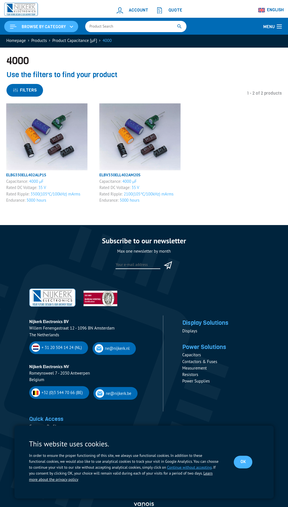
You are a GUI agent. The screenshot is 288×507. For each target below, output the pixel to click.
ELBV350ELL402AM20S (121, 176)
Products (39, 41)
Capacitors (191, 357)
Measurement (194, 370)
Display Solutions (207, 324)
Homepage (16, 41)
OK (243, 462)
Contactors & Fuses (199, 364)
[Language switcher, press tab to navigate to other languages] (271, 10)
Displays (189, 332)
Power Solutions (205, 349)
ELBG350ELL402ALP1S (27, 176)
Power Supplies (196, 383)
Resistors (190, 377)
